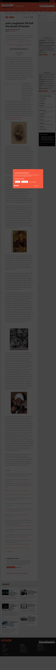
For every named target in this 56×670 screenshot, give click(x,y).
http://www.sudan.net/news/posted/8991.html (14, 511)
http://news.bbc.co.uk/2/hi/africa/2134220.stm (20, 536)
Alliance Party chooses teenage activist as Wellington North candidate (45, 88)
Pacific (33, 10)
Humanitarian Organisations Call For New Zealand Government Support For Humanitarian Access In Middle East (46, 43)
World (37, 12)
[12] (21, 429)
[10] (26, 321)
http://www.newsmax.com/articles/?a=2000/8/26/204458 (17, 490)
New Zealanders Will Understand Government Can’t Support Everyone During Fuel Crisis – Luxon (47, 45)
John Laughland (13, 31)
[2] (27, 101)
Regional (24, 12)
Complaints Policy (23, 665)
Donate (4, 665)
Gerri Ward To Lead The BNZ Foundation (45, 47)
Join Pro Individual (11, 580)
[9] (19, 311)
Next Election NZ (23, 664)
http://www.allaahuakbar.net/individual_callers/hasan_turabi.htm (17, 544)
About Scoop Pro (40, 661)
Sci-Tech (33, 12)
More (54, 54)
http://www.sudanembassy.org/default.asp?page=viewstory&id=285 (18, 525)
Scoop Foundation (23, 662)
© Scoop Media (5, 668)
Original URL (19, 55)
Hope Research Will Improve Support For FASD (46, 48)
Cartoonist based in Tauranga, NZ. (47, 130)
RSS (40, 54)
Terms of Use (39, 664)
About (3, 661)
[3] (25, 106)
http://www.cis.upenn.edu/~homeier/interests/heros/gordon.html (18, 494)
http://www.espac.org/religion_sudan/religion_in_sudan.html (18, 547)
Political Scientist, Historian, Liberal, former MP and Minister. (47, 117)
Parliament (16, 12)
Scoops (11, 12)
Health (50, 12)
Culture (41, 12)
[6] (30, 224)
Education (46, 12)
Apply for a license (41, 662)
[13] (24, 432)
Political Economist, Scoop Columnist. (47, 127)
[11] (21, 374)
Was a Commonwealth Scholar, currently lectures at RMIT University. (47, 111)
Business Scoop (26, 10)
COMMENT (6, 598)
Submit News (5, 662)
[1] (28, 49)
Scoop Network (23, 661)
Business (29, 12)
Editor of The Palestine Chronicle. (47, 104)
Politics (20, 12)
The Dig (20, 10)
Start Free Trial (52, 1)
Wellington (14, 10)
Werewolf (8, 10)
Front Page (7, 12)
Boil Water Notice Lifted (42, 52)
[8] (8, 309)
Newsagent (4, 664)
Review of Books (45, 10)
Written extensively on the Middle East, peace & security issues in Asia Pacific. (47, 124)
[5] (5, 173)
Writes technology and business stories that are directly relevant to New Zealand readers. (47, 107)
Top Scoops (12, 17)
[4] (8, 159)
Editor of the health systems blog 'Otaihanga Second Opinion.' (47, 120)
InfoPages (52, 10)
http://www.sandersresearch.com (11, 41)
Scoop (3, 10)
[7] (29, 274)
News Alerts (45, 54)
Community (38, 10)
